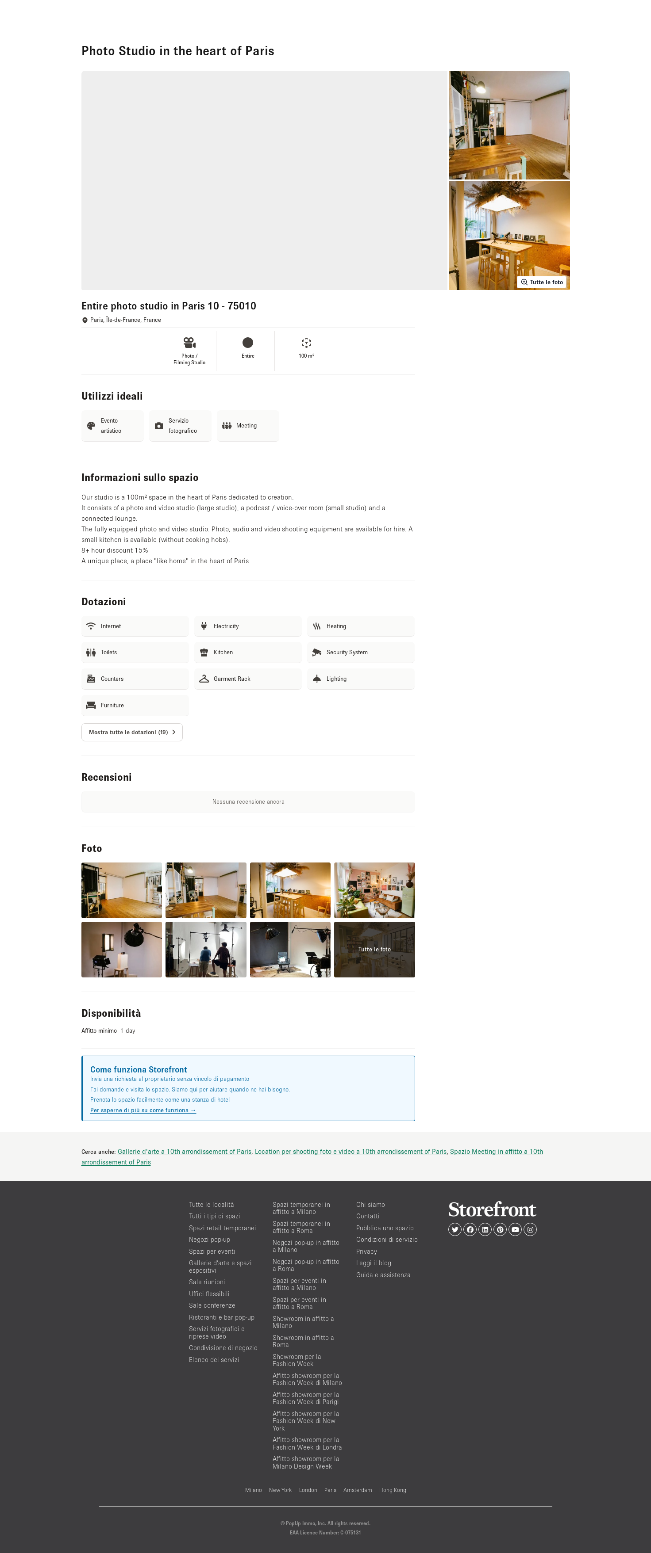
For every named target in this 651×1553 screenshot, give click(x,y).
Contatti (368, 1216)
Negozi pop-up (209, 1239)
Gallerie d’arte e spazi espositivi (220, 1266)
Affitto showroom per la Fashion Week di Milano (307, 1379)
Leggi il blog (373, 1263)
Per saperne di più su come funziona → (143, 1110)
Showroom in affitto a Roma (303, 1341)
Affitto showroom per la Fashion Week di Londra (307, 1443)
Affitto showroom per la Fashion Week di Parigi (306, 1398)
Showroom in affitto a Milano (303, 1322)
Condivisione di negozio (223, 1347)
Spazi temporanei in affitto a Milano (301, 1208)
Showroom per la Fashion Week (297, 1360)
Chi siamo (370, 1204)
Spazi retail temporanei (222, 1228)
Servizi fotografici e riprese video (217, 1332)
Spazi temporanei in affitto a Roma (301, 1227)
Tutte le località (211, 1204)
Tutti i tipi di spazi (214, 1216)
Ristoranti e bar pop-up (221, 1317)
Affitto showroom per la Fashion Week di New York (306, 1421)
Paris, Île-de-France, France (125, 320)
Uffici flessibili (209, 1293)
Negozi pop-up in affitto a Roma (306, 1265)
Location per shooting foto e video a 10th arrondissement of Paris (351, 1151)
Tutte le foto (541, 282)
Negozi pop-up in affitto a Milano (306, 1246)
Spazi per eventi (212, 1251)
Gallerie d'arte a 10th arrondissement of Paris (184, 1151)
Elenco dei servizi (214, 1359)
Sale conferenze (212, 1305)
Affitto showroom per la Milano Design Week (306, 1462)
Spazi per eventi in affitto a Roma (299, 1303)
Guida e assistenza (383, 1274)
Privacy (366, 1251)
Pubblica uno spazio (385, 1228)
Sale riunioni (207, 1282)
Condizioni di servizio (387, 1239)
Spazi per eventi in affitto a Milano (299, 1284)
